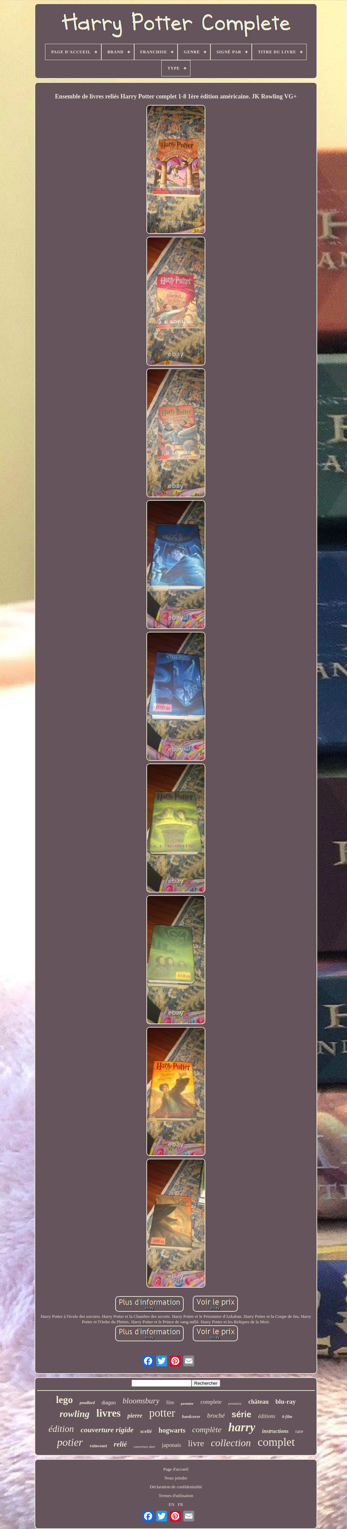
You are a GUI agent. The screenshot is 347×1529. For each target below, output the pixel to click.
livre (196, 1443)
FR (180, 1504)
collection (231, 1442)
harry (242, 1427)
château (258, 1401)
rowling (75, 1413)
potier (70, 1442)
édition (61, 1429)
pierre (134, 1415)
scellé (146, 1431)
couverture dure (144, 1447)
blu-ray (285, 1401)
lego (64, 1399)
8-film (287, 1416)
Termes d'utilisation (176, 1495)
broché (216, 1415)
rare (299, 1431)
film (170, 1402)
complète (207, 1429)
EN (172, 1504)
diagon (109, 1402)
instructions (275, 1431)
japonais (171, 1445)
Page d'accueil (175, 1469)
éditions (266, 1416)
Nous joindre (175, 1477)
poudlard (87, 1402)
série (241, 1414)
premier (187, 1403)
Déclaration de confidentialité (176, 1486)
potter (162, 1413)
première (235, 1403)
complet (276, 1442)
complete (210, 1402)
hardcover (191, 1416)
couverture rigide (107, 1429)
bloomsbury (141, 1401)
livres (108, 1413)
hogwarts (172, 1430)
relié (120, 1444)
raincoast (98, 1445)
